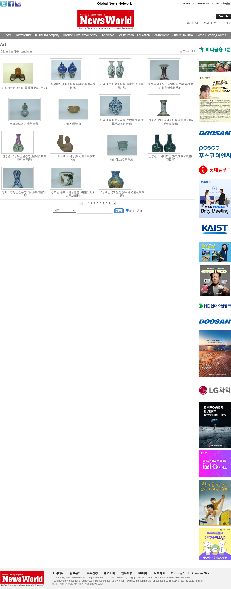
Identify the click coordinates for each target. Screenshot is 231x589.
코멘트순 (26, 51)
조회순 (15, 51)
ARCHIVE (192, 23)
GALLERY (210, 23)
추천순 (4, 51)
